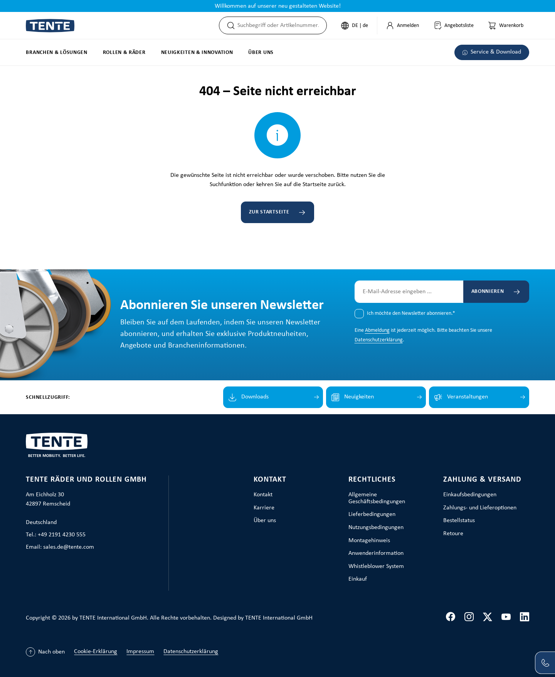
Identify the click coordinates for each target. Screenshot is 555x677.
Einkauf (357, 579)
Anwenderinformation (376, 553)
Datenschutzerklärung (379, 340)
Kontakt (270, 480)
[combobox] (281, 25)
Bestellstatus (459, 520)
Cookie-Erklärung (95, 651)
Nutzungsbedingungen (376, 527)
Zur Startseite (269, 212)
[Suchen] (228, 25)
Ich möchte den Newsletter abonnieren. (411, 313)
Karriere (264, 508)
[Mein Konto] (402, 25)
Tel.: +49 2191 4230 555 (56, 535)
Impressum (140, 651)
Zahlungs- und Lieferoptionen (479, 508)
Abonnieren (487, 291)
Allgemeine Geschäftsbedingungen (376, 498)
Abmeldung (377, 330)
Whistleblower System (376, 566)
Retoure (453, 534)
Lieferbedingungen (371, 514)
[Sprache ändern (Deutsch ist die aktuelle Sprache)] (354, 25)
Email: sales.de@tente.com (60, 547)
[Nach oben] (45, 652)
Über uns (265, 520)
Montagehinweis (369, 541)
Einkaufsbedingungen (469, 495)
